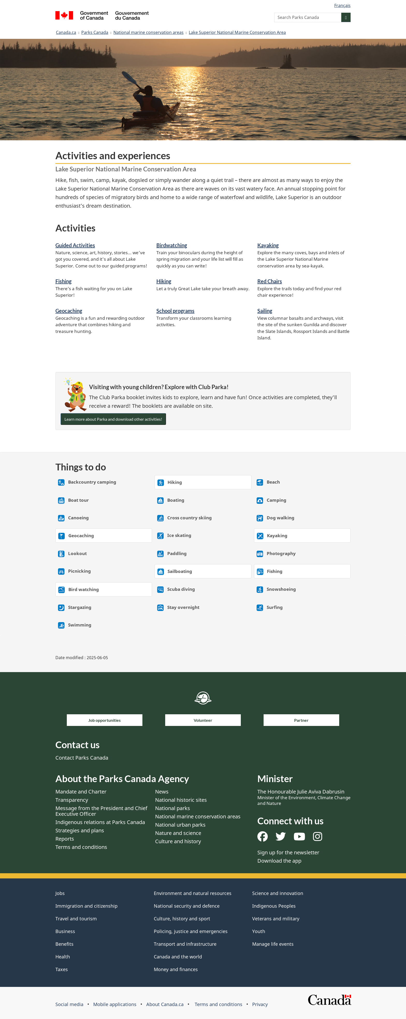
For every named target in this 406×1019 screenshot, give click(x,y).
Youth (258, 931)
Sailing (264, 311)
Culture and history (178, 841)
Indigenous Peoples (274, 906)
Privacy (260, 1004)
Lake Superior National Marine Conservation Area (237, 32)
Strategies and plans (79, 830)
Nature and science (178, 832)
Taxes (61, 969)
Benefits (64, 944)
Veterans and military (275, 918)
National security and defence (187, 906)
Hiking (163, 281)
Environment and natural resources (192, 893)
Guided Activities (75, 245)
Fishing (63, 281)
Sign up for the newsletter (288, 852)
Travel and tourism (76, 918)
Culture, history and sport (182, 918)
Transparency (71, 799)
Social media (69, 1004)
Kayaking (268, 245)
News (162, 791)
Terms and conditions (81, 846)
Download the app (279, 860)
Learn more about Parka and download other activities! (113, 419)
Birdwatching (171, 245)
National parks (172, 808)
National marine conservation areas (148, 32)
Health (62, 957)
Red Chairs (269, 281)
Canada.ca (66, 32)
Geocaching (68, 311)
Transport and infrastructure (185, 944)
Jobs (60, 893)
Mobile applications (114, 1004)
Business (65, 931)
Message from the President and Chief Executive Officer (101, 811)
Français (342, 5)
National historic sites (181, 799)
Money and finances (176, 969)
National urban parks (180, 824)
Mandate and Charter (80, 791)
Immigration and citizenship (86, 906)
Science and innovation (277, 893)
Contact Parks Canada (81, 757)
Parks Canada (94, 32)
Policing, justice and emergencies (191, 931)
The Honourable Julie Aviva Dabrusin (304, 797)
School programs (175, 311)
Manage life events (273, 944)
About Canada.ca (165, 1004)
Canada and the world (178, 957)
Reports (64, 838)
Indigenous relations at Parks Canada (100, 822)
